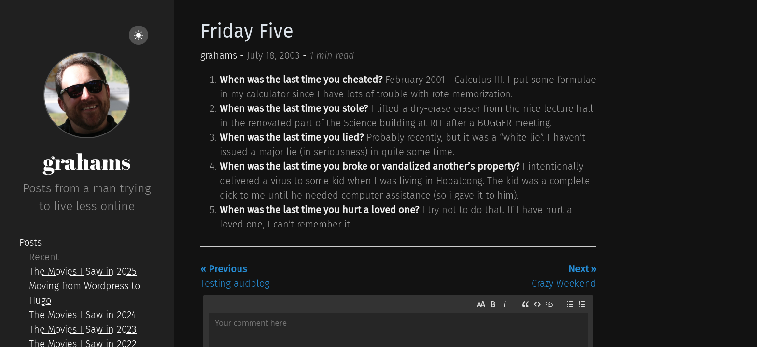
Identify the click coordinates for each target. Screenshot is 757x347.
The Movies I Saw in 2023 (83, 329)
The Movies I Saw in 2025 (83, 271)
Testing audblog (234, 276)
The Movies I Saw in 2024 (82, 314)
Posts (30, 242)
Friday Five (247, 31)
